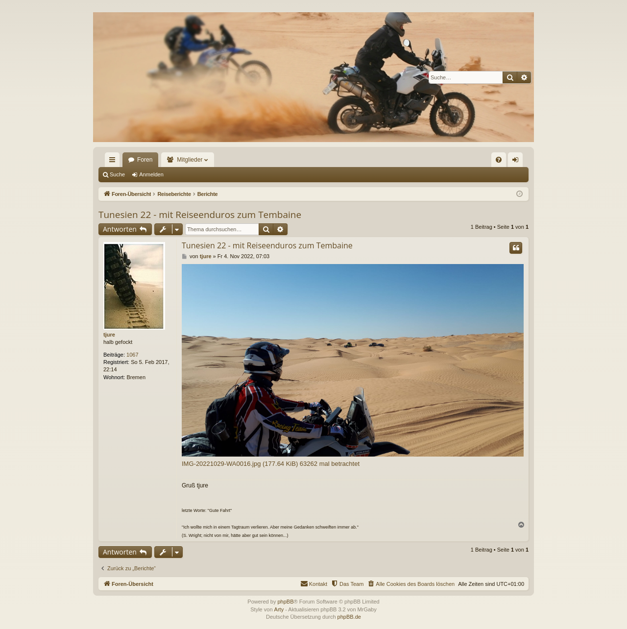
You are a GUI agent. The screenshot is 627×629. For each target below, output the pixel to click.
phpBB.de (349, 617)
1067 (132, 355)
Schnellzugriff (114, 161)
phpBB (285, 602)
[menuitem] (498, 159)
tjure (109, 335)
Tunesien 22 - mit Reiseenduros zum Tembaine (199, 214)
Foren (144, 159)
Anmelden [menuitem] (517, 161)
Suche (117, 174)
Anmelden (151, 174)
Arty (279, 609)
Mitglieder (189, 159)
